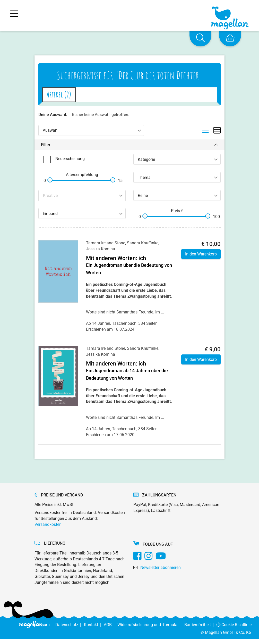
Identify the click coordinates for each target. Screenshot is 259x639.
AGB (110, 624)
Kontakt (94, 624)
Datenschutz (69, 624)
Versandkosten (48, 524)
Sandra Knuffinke (142, 242)
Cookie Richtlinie (234, 624)
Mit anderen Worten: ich (116, 258)
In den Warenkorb (201, 254)
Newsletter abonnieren (160, 567)
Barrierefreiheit (200, 624)
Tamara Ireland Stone (105, 242)
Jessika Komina (100, 248)
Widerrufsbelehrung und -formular (150, 624)
